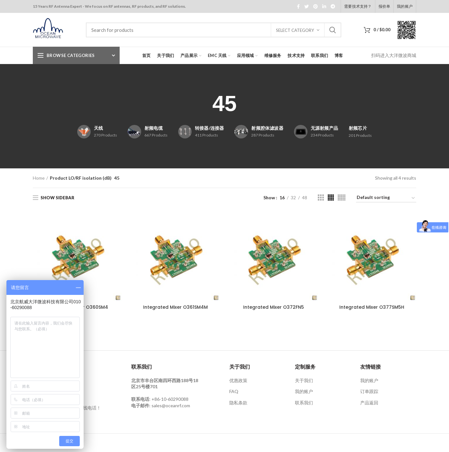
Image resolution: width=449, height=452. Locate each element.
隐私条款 (238, 402)
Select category (295, 30)
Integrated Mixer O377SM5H (371, 307)
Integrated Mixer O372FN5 (273, 307)
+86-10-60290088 (169, 399)
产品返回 (369, 402)
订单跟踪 (369, 391)
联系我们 (304, 402)
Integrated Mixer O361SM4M (175, 307)
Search (333, 30)
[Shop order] (386, 198)
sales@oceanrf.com (170, 405)
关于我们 (304, 380)
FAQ (233, 391)
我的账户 (304, 391)
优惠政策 (238, 380)
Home (39, 178)
